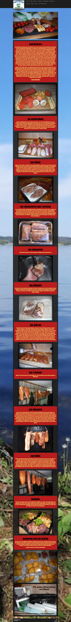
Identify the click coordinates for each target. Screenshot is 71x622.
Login (56, 619)
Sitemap (19, 619)
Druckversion (16, 619)
